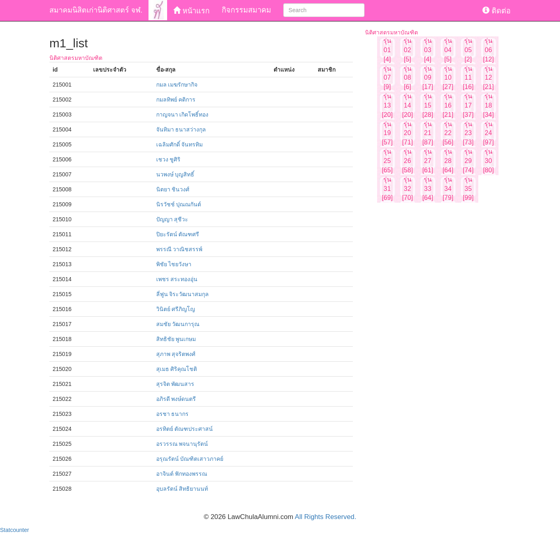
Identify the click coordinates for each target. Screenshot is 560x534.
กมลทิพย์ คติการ (176, 99)
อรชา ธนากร (172, 414)
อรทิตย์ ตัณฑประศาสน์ (184, 429)
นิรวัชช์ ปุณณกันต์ (179, 204)
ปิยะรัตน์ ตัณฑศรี (177, 234)
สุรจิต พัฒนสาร (175, 384)
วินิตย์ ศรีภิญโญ (175, 309)
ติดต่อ (496, 10)
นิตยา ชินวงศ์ (173, 189)
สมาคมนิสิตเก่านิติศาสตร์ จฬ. (95, 10)
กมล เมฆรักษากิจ (177, 84)
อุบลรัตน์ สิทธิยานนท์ (182, 488)
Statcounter (14, 530)
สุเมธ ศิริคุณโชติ (176, 369)
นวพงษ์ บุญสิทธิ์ (175, 174)
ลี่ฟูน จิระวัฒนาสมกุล (182, 294)
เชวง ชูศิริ (168, 159)
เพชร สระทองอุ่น (177, 279)
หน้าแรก (191, 10)
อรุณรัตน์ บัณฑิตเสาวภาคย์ (190, 459)
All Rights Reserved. (325, 517)
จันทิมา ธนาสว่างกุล (181, 129)
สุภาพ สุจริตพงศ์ (176, 354)
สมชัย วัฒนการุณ (178, 324)
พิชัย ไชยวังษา (174, 264)
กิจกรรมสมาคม (246, 10)
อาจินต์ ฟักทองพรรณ (182, 473)
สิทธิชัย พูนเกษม (176, 339)
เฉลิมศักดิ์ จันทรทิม (179, 144)
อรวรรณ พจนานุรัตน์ (182, 444)
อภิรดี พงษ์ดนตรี (176, 399)
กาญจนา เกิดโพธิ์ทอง (182, 114)
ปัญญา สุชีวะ (172, 219)
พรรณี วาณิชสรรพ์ (179, 249)
